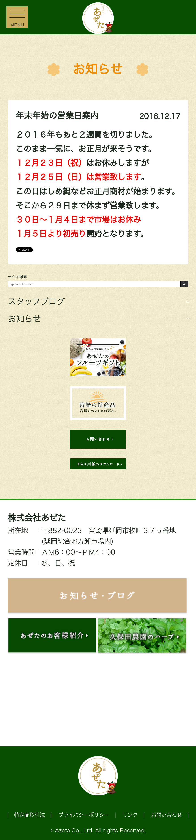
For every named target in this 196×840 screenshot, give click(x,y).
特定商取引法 (29, 815)
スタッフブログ (36, 301)
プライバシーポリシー (83, 815)
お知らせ (97, 69)
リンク (130, 815)
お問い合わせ (166, 815)
